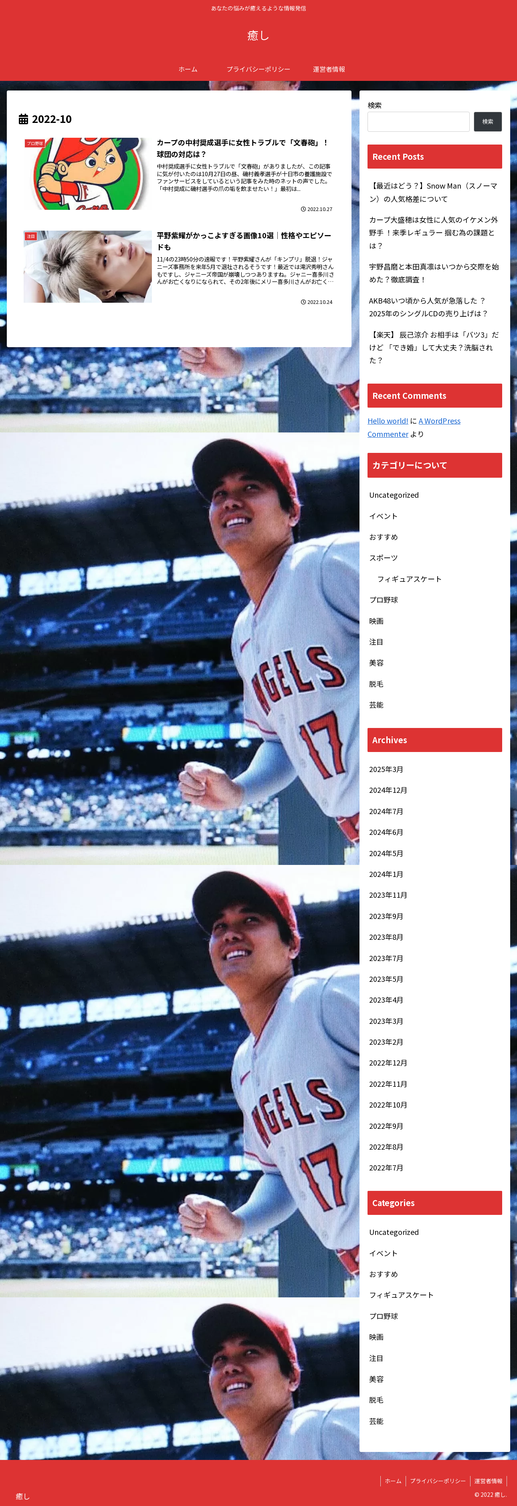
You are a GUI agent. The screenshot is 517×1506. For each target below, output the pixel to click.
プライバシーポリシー (438, 1481)
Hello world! (388, 420)
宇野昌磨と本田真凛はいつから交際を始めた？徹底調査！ (434, 272)
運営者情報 (489, 1481)
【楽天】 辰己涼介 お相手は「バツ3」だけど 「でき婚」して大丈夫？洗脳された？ (434, 347)
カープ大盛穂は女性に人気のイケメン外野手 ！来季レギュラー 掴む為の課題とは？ (433, 232)
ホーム (393, 1481)
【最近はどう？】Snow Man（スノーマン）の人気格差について (433, 191)
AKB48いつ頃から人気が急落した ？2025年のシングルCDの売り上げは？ (429, 306)
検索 (375, 105)
